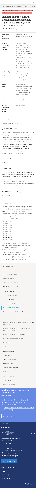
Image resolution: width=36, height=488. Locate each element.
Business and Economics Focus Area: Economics (17, 334)
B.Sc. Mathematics (8, 279)
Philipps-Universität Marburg (8, 433)
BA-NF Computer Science (10, 359)
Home (2, 6)
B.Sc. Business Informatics (10, 283)
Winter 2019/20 (7, 228)
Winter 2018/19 (7, 226)
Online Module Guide (9, 266)
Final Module (7, 343)
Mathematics (7, 380)
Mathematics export (9, 372)
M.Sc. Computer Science (10, 295)
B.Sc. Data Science (8, 270)
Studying (27, 6)
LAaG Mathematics (8, 351)
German (32, 2)
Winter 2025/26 (7, 240)
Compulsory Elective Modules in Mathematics (16, 312)
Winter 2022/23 (7, 236)
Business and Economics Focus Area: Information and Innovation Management (18, 329)
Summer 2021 (7, 232)
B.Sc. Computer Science (10, 274)
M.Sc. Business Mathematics (11, 308)
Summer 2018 (7, 224)
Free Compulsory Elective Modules (13, 339)
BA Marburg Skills (8, 355)
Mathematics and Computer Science (14, 6)
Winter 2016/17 (7, 222)
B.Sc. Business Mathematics (11, 287)
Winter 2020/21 (7, 230)
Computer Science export (10, 368)
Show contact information (32, 433)
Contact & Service (9, 461)
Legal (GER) (4, 424)
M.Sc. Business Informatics (10, 304)
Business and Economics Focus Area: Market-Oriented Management (18, 323)
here (29, 13)
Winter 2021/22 (7, 234)
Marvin (15, 248)
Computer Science (8, 376)
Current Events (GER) (8, 467)
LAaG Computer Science (10, 347)
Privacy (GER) (5, 428)
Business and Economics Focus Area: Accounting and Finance (18, 317)
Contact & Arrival (9, 416)
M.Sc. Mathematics (8, 299)
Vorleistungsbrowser (9, 384)
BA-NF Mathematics (8, 364)
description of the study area (21, 186)
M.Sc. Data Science (8, 291)
